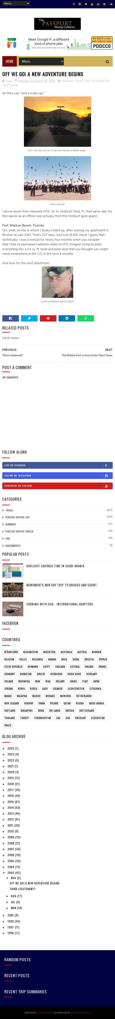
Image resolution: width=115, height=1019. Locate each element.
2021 (11, 766)
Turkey (24, 718)
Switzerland (86, 710)
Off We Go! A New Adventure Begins (35, 883)
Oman (42, 703)
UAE (58, 718)
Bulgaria (37, 659)
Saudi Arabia (96, 703)
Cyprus (103, 659)
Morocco (65, 696)
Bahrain (96, 652)
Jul (13, 902)
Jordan (8, 688)
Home (9, 61)
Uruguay (80, 718)
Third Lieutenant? (23, 888)
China (76, 659)
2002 (11, 872)
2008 (11, 843)
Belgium (9, 659)
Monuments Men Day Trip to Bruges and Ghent (61, 585)
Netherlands (83, 696)
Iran (37, 681)
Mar (14, 908)
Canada (52, 659)
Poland (54, 703)
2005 (11, 861)
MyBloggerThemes (80, 1012)
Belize (23, 659)
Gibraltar (26, 674)
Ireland (60, 681)
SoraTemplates (44, 1012)
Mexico (36, 696)
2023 (11, 754)
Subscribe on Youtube (58, 486)
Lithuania (95, 688)
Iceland (8, 681)
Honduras (56, 674)
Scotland (9, 710)
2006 (11, 855)
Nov (14, 878)
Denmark (33, 666)
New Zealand (11, 703)
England (60, 666)
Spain (41, 710)
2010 (11, 831)
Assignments (13, 545)
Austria (82, 652)
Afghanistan (30, 652)
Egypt (46, 666)
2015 (11, 801)
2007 (11, 849)
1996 (11, 933)
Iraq (48, 681)
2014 (11, 807)
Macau (8, 696)
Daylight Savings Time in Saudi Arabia (55, 566)
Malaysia (22, 696)
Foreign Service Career (19, 531)
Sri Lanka (54, 710)
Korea (33, 688)
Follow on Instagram (58, 475)
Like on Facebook (58, 465)
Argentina (49, 652)
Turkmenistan (42, 718)
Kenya (21, 688)
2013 (11, 813)
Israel (73, 681)
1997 (11, 927)
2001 (11, 915)
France (102, 666)
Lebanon (58, 688)
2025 (11, 748)
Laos (45, 688)
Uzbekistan (98, 718)
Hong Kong (74, 674)
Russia (80, 703)
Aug (14, 896)
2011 (11, 825)
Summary (67, 81)
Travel (79, 81)
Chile (64, 659)
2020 (11, 772)
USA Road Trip (100, 81)
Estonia (75, 666)
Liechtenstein (76, 688)
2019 (11, 778)
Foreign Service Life (17, 517)
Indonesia (24, 681)
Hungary (91, 674)
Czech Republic (13, 666)
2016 (11, 795)
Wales (7, 725)
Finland (89, 666)
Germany (9, 674)
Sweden (69, 710)
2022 (11, 760)
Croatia (89, 659)
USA (87, 81)
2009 (11, 837)
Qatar (67, 703)
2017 (11, 789)
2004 (11, 867)
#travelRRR (11, 652)
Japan (96, 681)
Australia (66, 652)
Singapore (27, 710)
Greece (41, 674)
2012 (11, 819)
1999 (11, 921)
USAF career (10, 85)
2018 (11, 784)
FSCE (7, 538)
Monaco (50, 696)
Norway (28, 703)
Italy (85, 681)
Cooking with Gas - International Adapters (59, 604)
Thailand (9, 718)
